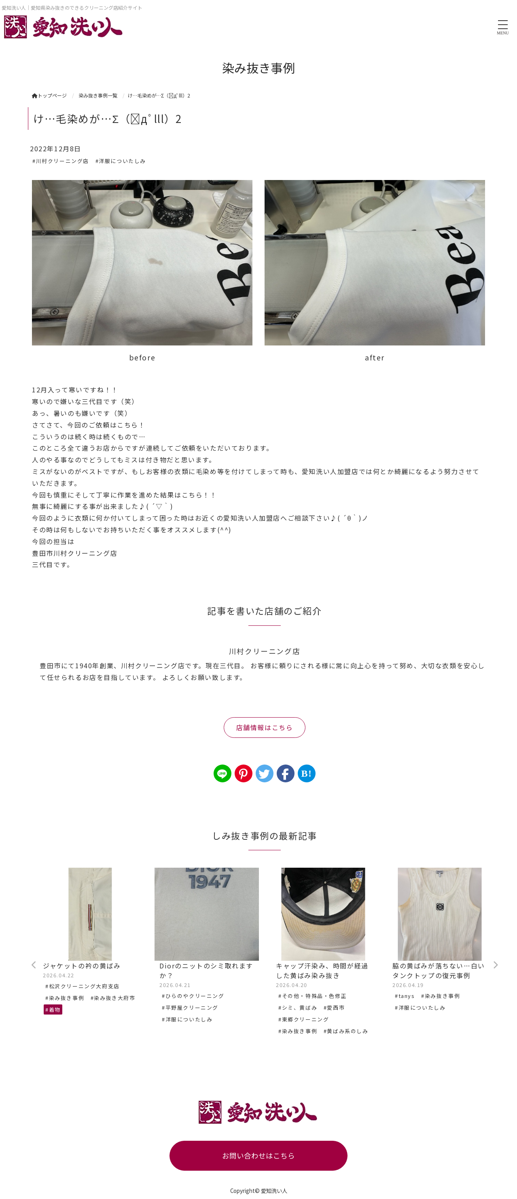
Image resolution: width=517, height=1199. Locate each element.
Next (495, 965)
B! (306, 773)
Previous (34, 965)
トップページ (49, 95)
